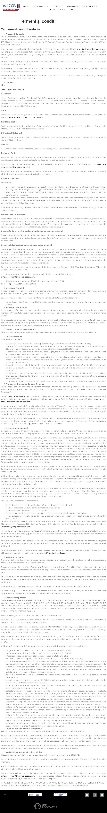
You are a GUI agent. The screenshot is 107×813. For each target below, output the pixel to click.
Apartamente (72, 6)
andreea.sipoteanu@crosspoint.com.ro (18, 284)
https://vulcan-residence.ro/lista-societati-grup (22, 117)
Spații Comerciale (90, 6)
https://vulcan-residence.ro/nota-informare (43, 424)
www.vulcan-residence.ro (12, 90)
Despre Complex (40, 6)
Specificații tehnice (57, 10)
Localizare (58, 6)
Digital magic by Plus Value (80, 806)
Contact (72, 10)
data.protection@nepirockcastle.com (18, 277)
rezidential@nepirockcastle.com (16, 527)
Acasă (25, 6)
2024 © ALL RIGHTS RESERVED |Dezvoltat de (19, 807)
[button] (5, 794)
